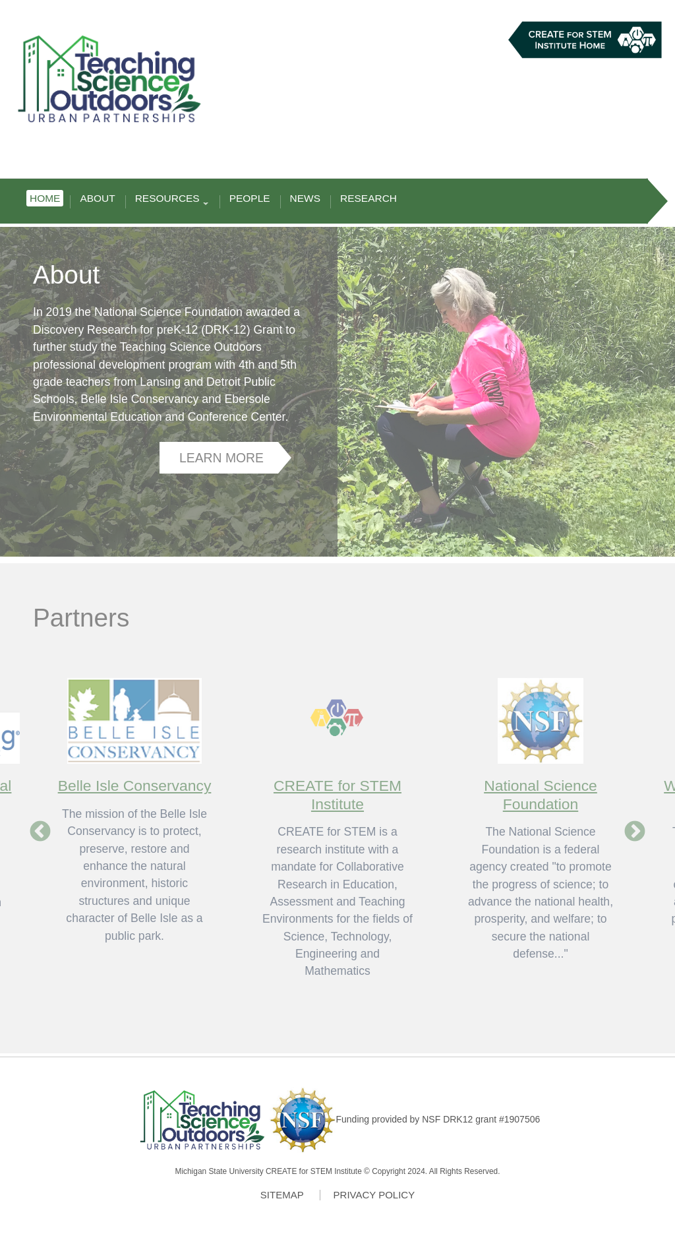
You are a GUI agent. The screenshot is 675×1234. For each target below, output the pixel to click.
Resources (171, 199)
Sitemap (282, 1195)
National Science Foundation (540, 794)
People (249, 198)
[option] (337, 819)
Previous (40, 832)
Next (635, 832)
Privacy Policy (374, 1195)
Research (368, 198)
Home (45, 198)
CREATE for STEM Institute (337, 794)
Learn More (221, 457)
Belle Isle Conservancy (135, 785)
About (97, 198)
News (305, 198)
